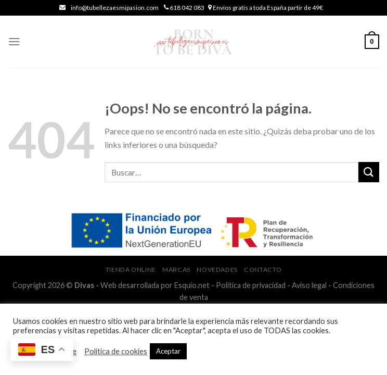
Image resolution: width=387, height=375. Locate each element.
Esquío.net (192, 285)
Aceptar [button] (168, 351)
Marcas (176, 269)
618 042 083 (186, 7)
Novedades (217, 269)
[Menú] (14, 41)
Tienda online (131, 269)
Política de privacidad (251, 285)
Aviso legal (309, 285)
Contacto (262, 269)
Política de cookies (115, 351)
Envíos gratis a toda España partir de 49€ (267, 7)
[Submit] (368, 172)
